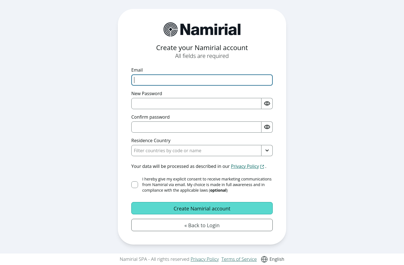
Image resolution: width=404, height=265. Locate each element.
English (276, 259)
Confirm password (150, 117)
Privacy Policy (204, 259)
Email (137, 70)
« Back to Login (201, 225)
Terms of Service (239, 259)
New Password (146, 93)
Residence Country (151, 140)
